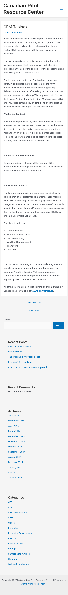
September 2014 (16, 451)
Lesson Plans (15, 351)
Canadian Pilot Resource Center (23, 8)
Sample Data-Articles (19, 553)
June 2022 (13, 415)
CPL (10, 507)
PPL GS (12, 538)
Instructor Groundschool (20, 533)
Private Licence (16, 543)
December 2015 (16, 436)
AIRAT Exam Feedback (19, 346)
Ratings (12, 548)
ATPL (11, 502)
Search (7, 319)
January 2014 (15, 467)
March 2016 (14, 431)
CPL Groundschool (17, 512)
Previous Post (34, 302)
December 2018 (16, 420)
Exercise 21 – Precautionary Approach (27, 367)
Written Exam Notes (18, 564)
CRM (7, 32)
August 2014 (14, 457)
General (12, 522)
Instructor (13, 528)
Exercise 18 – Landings (20, 362)
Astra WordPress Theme (33, 583)
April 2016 (13, 426)
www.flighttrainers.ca (42, 290)
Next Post (34, 310)
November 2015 (16, 441)
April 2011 (13, 472)
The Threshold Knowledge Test (24, 356)
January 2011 (15, 477)
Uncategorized (15, 559)
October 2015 (15, 446)
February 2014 (15, 462)
